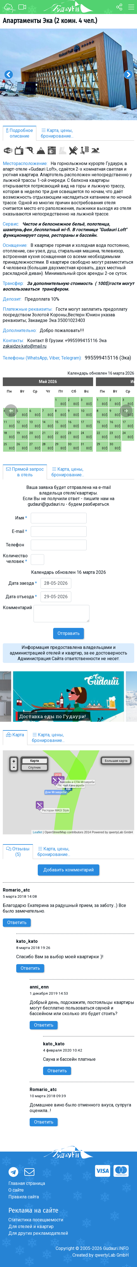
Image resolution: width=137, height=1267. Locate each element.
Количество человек (15, 558)
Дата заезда (22, 583)
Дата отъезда (21, 596)
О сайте (16, 1190)
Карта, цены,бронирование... (57, 133)
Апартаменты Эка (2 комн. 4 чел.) (50, 21)
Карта (15, 734)
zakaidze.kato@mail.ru (24, 346)
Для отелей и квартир (31, 1226)
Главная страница (26, 1183)
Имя (21, 518)
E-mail (19, 531)
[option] (68, 74)
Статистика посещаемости (35, 1219)
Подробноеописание (19, 133)
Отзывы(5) (18, 851)
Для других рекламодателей (38, 1233)
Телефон (16, 544)
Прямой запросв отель (25, 472)
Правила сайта (23, 1196)
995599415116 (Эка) (108, 358)
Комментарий (17, 610)
